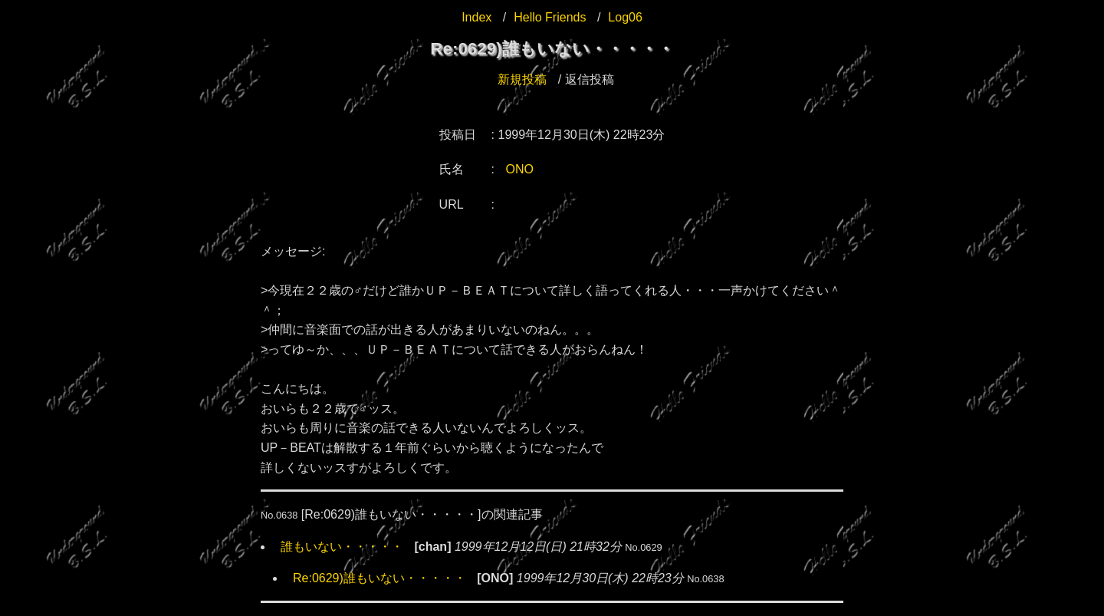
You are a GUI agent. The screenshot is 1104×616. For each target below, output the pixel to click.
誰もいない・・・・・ (342, 546)
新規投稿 (522, 79)
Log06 (625, 17)
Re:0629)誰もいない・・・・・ (379, 578)
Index (476, 17)
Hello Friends (550, 17)
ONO (520, 169)
